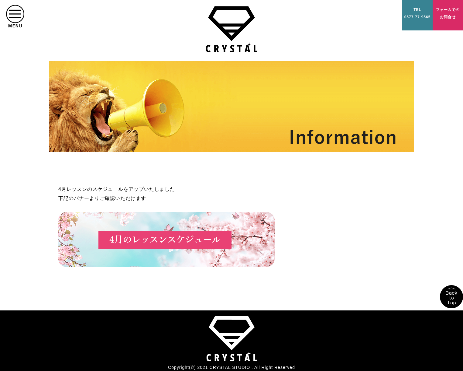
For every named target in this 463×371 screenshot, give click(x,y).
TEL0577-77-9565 (417, 13)
